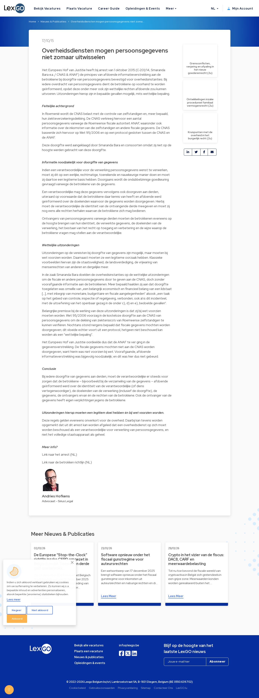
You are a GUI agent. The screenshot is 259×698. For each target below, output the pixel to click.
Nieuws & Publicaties (53, 21)
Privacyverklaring (128, 688)
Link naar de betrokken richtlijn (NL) (67, 462)
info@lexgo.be (129, 645)
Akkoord (17, 618)
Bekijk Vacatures (47, 8)
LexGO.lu (181, 688)
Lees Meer (108, 596)
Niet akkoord (40, 610)
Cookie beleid (77, 688)
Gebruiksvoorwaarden (102, 688)
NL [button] (213, 8)
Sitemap (146, 688)
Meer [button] (170, 8)
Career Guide (109, 8)
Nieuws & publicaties (89, 657)
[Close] (72, 562)
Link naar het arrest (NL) (59, 454)
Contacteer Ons (163, 688)
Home (32, 21)
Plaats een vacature (88, 651)
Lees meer (14, 599)
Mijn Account (240, 8)
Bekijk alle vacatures (89, 645)
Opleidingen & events (89, 663)
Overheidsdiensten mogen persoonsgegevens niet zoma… (107, 21)
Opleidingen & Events (143, 8)
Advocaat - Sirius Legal (57, 501)
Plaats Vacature (79, 8)
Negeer (16, 610)
